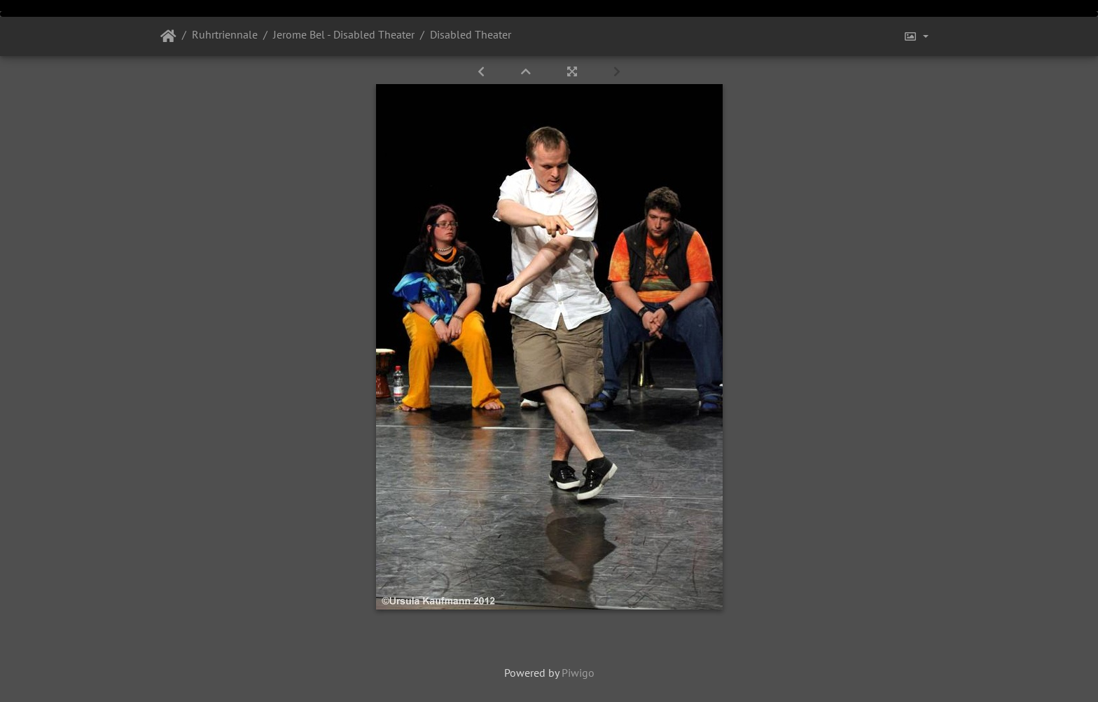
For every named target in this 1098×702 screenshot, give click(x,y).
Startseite (168, 36)
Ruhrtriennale (225, 34)
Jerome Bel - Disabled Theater (344, 34)
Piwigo (578, 673)
